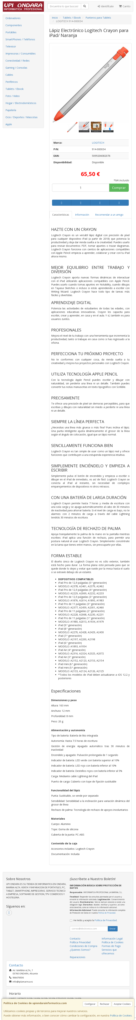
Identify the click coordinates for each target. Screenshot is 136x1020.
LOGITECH (98, 142)
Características (60, 214)
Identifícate (105, 6)
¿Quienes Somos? (80, 949)
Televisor (10, 46)
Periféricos (11, 81)
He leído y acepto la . (95, 920)
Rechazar (104, 1003)
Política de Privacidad (106, 913)
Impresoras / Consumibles (20, 53)
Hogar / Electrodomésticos (20, 103)
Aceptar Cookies (122, 1003)
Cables (9, 74)
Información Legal (112, 938)
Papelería (10, 110)
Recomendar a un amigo (109, 214)
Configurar (90, 1003)
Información (82, 214)
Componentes (13, 25)
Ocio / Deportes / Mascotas (21, 117)
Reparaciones (77, 957)
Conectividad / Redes (17, 60)
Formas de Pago (111, 946)
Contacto (75, 938)
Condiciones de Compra (83, 946)
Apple (8, 124)
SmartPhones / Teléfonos (20, 39)
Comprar (119, 188)
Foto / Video (12, 96)
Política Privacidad (80, 942)
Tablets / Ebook (14, 89)
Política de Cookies (121, 1015)
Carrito (125, 6)
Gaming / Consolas (16, 67)
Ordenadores (13, 18)
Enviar (113, 928)
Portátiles (10, 32)
